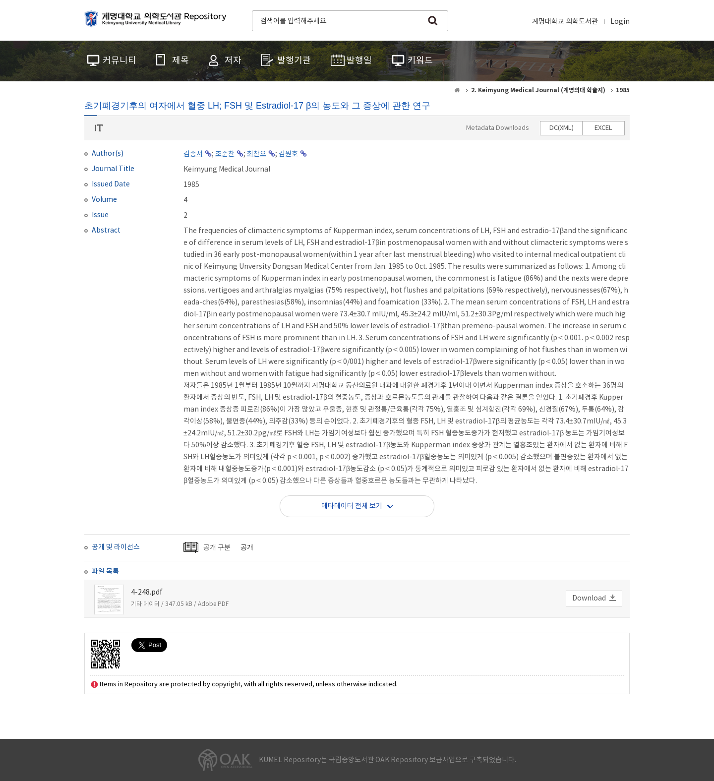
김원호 (288, 154)
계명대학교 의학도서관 (565, 22)
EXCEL (603, 128)
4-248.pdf (147, 593)
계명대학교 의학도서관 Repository (157, 20)
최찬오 (256, 154)
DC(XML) (561, 128)
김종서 (193, 154)
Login (620, 22)
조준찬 (225, 154)
